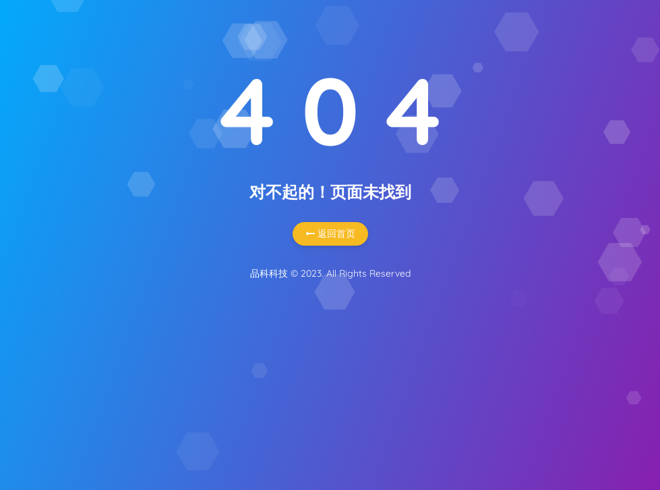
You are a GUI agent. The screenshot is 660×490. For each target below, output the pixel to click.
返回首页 (330, 233)
